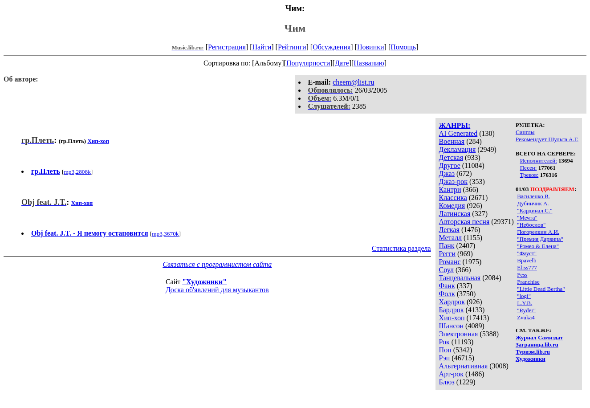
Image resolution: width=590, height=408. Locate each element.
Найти (261, 47)
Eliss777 (527, 267)
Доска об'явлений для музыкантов (217, 290)
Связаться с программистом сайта (217, 264)
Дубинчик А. (533, 203)
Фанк (447, 286)
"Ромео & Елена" (538, 246)
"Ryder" (526, 310)
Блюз (447, 382)
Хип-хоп (452, 318)
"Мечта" (527, 217)
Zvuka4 (526, 317)
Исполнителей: (538, 160)
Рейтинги (292, 47)
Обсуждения (331, 47)
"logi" (524, 296)
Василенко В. (533, 196)
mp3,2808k (77, 171)
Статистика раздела (401, 248)
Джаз (447, 173)
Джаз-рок (453, 181)
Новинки (370, 47)
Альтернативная (463, 366)
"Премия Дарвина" (540, 239)
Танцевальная (460, 278)
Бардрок (451, 310)
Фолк (447, 294)
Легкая (449, 229)
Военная (452, 141)
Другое (449, 165)
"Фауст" (527, 253)
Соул (446, 269)
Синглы (525, 132)
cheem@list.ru (353, 82)
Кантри (450, 189)
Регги (447, 253)
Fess (522, 274)
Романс (450, 261)
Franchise (528, 281)
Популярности (308, 63)
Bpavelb (526, 260)
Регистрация (227, 47)
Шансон (451, 326)
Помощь (403, 47)
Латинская (455, 213)
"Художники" (204, 282)
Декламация (457, 149)
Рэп (444, 358)
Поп (445, 350)
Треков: (529, 174)
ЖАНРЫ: (455, 125)
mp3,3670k (165, 233)
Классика (453, 197)
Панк (447, 245)
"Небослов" (531, 224)
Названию (369, 63)
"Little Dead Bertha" (541, 289)
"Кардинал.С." (534, 210)
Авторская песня (464, 221)
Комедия (452, 205)
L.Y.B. (524, 303)
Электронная (458, 334)
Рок (444, 342)
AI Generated (458, 133)
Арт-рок (451, 374)
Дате (342, 63)
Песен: (528, 167)
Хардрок (452, 302)
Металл (450, 237)
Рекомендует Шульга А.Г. (547, 139)
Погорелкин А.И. (538, 231)
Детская (451, 157)
